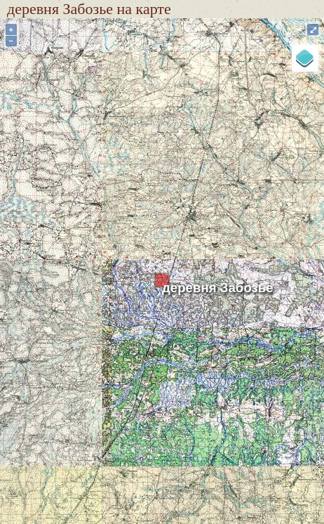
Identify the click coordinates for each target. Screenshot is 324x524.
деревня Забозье (218, 287)
